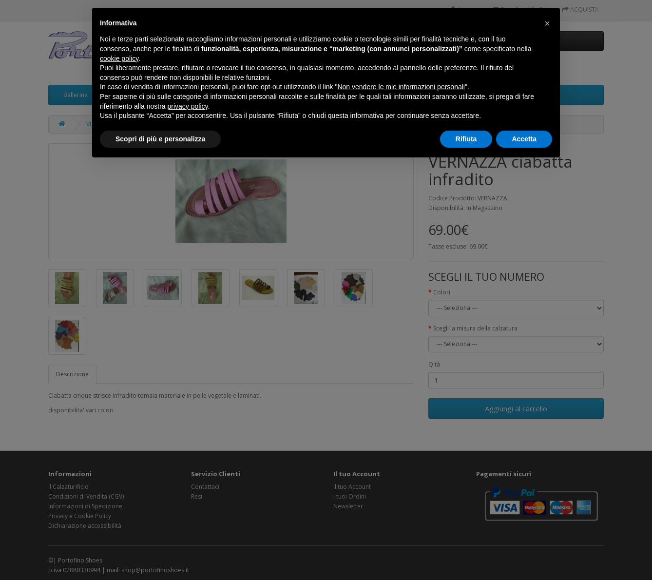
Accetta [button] (524, 139)
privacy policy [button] (188, 106)
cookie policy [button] (119, 58)
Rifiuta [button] (466, 139)
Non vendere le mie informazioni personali (400, 87)
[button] (547, 23)
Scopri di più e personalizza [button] (160, 139)
